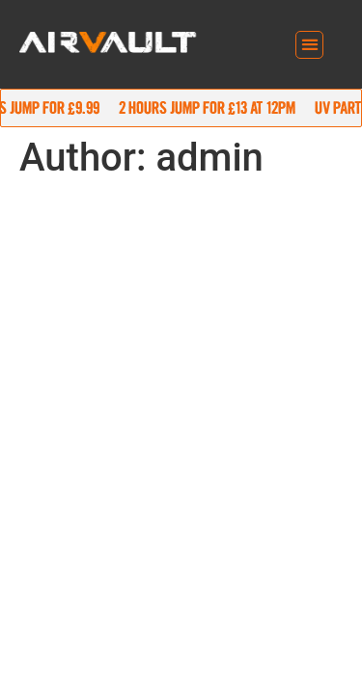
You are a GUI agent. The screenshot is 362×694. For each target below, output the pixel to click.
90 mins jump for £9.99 (171, 107)
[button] (309, 45)
